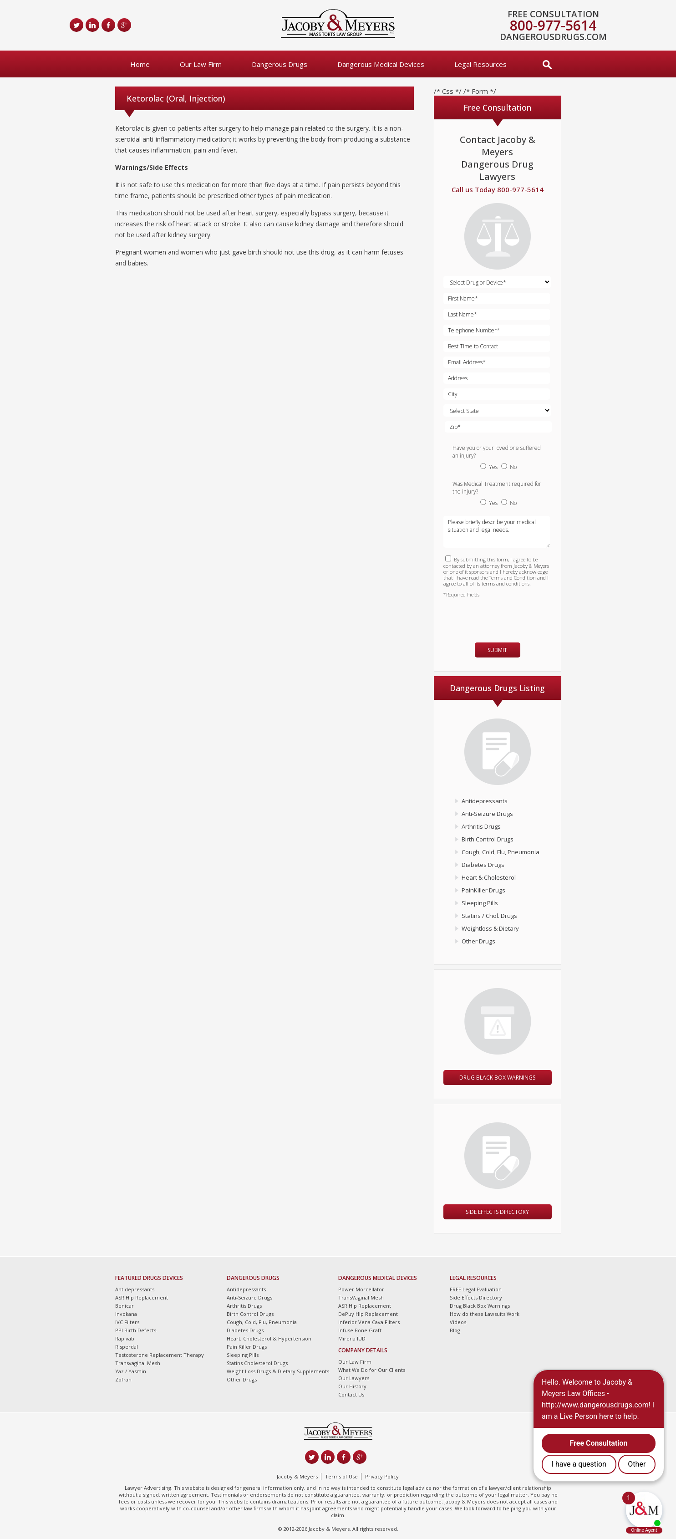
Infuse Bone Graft (359, 1330)
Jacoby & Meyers (297, 1476)
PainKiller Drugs (483, 890)
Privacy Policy (382, 1476)
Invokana (126, 1313)
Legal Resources (480, 64)
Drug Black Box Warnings (497, 1077)
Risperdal (126, 1346)
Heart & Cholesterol (489, 877)
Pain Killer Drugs (247, 1346)
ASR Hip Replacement (141, 1297)
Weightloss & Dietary (490, 928)
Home (140, 64)
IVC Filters (127, 1322)
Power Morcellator (361, 1289)
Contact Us (351, 1394)
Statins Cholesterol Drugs (257, 1363)
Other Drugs (478, 941)
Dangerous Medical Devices (380, 64)
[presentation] (496, 616)
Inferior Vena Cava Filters (369, 1322)
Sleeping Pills (480, 903)
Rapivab (124, 1338)
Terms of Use (341, 1476)
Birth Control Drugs (487, 839)
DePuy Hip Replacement (368, 1313)
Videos (458, 1322)
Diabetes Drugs (483, 865)
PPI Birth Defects (135, 1330)
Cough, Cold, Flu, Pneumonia (500, 852)
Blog (455, 1330)
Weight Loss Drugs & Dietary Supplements (278, 1371)
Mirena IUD (352, 1338)
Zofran (123, 1379)
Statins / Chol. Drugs (489, 916)
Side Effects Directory (497, 1212)
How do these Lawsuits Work (484, 1313)
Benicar (124, 1305)
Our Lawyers (353, 1378)
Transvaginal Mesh (137, 1363)
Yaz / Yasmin (130, 1371)
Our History (352, 1386)
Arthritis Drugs (481, 826)
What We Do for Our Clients (371, 1369)
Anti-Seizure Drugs (487, 814)
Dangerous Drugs (279, 64)
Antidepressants (485, 801)
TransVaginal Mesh (361, 1297)
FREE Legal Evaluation (476, 1289)
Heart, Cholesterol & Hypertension (269, 1338)
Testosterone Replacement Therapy (159, 1354)
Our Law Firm (201, 64)
